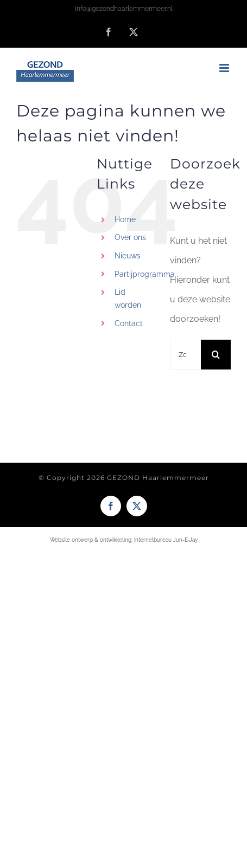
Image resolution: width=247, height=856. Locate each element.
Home (125, 219)
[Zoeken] (216, 354)
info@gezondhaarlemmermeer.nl (124, 8)
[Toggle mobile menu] (225, 68)
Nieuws (128, 255)
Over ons (130, 237)
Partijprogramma (145, 274)
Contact (129, 323)
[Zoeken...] (185, 354)
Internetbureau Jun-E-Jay (166, 540)
